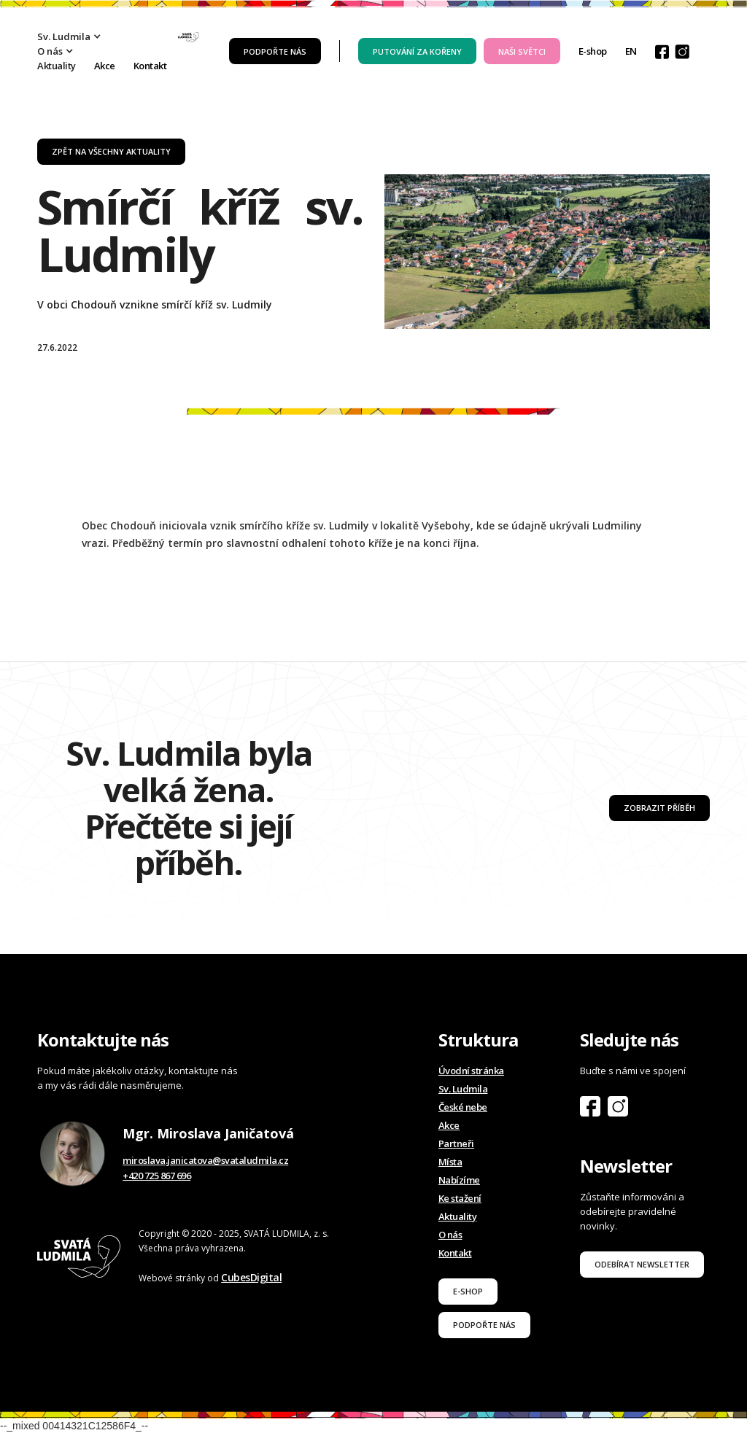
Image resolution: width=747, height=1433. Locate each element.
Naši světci (522, 51)
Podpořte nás (275, 51)
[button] (76, 36)
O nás (450, 1234)
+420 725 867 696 (156, 1175)
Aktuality (56, 65)
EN (631, 51)
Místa (450, 1161)
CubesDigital (251, 1277)
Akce (104, 65)
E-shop (592, 51)
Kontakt (150, 65)
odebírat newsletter (642, 1264)
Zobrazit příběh (659, 807)
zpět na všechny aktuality (111, 151)
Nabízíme (459, 1180)
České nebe (462, 1107)
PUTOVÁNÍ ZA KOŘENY (417, 51)
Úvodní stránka (471, 1070)
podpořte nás (484, 1324)
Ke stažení (459, 1198)
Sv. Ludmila (463, 1088)
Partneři (456, 1143)
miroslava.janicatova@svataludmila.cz (205, 1160)
